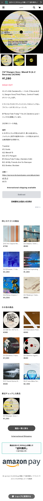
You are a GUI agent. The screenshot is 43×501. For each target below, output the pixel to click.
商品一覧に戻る (21, 428)
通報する (38, 207)
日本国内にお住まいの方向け (21, 201)
